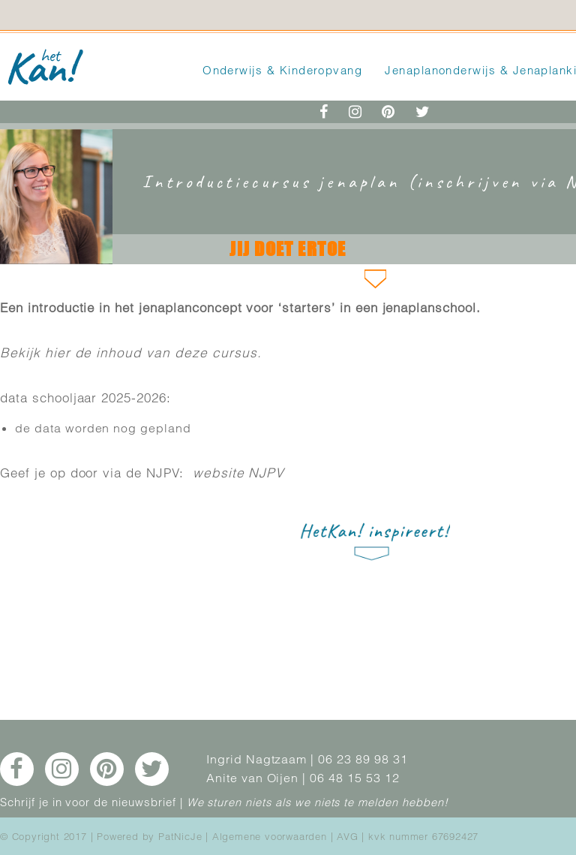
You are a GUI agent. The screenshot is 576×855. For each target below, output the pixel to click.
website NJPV (239, 472)
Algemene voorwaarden (269, 836)
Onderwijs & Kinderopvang (282, 70)
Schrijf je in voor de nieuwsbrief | (91, 802)
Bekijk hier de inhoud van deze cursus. (130, 352)
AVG (347, 836)
